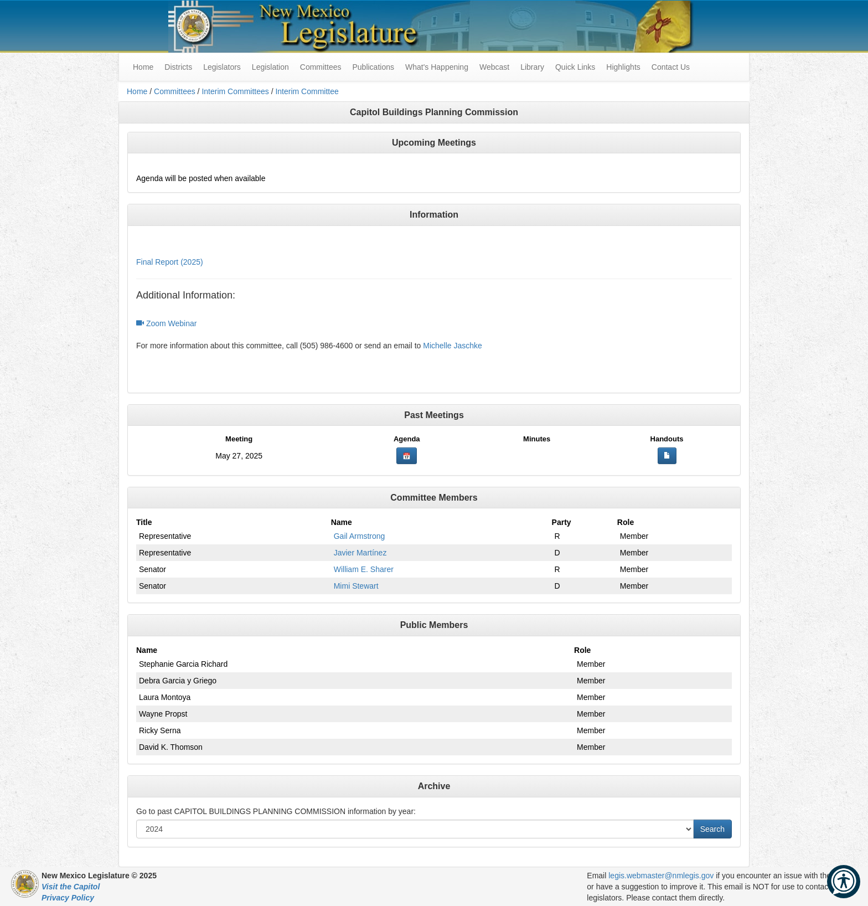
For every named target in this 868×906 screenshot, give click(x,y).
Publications (373, 67)
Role (625, 522)
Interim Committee (306, 91)
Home (137, 91)
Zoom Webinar (166, 323)
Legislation (270, 67)
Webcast (494, 67)
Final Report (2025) (169, 262)
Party (561, 522)
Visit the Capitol (71, 886)
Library (532, 67)
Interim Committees (235, 91)
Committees (321, 67)
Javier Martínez (360, 552)
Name (341, 522)
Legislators (222, 67)
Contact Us (671, 67)
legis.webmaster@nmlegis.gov (661, 875)
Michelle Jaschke (452, 345)
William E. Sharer (364, 569)
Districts (178, 67)
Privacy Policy (68, 897)
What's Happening (436, 67)
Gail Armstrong (359, 536)
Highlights (623, 67)
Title (144, 522)
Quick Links (575, 67)
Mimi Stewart (356, 585)
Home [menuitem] (143, 67)
